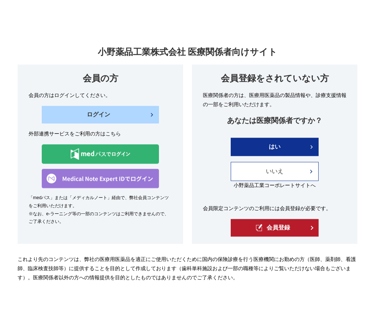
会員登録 (273, 227)
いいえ (274, 171)
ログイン (98, 115)
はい (275, 147)
